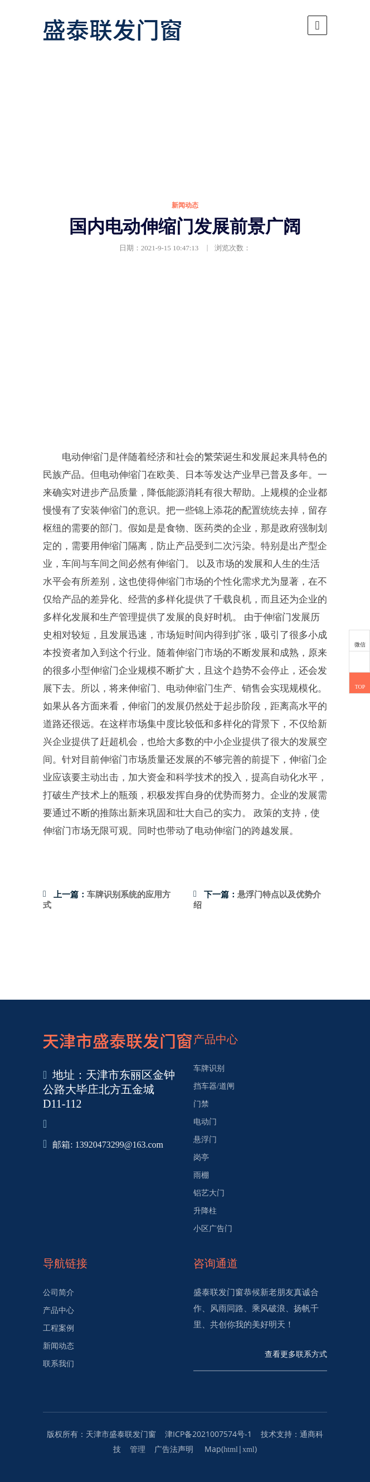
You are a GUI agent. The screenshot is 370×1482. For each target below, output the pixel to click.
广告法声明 (173, 1449)
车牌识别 (209, 1068)
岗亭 (201, 1157)
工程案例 (58, 1328)
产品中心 (58, 1310)
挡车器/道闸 (214, 1086)
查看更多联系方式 (296, 1354)
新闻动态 (58, 1346)
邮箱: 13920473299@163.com (107, 1144)
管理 (137, 1449)
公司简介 (58, 1292)
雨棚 (201, 1175)
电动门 (205, 1122)
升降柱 (205, 1211)
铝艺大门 (209, 1193)
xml (248, 1449)
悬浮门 (205, 1139)
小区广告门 (212, 1228)
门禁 (201, 1104)
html (230, 1449)
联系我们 (58, 1364)
